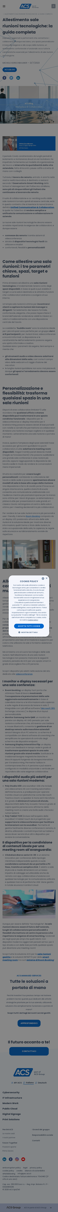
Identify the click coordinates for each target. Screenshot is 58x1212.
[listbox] (43, 578)
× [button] (46, 578)
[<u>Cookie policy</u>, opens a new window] (32, 620)
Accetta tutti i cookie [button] (29, 626)
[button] (29, 632)
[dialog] (29, 606)
